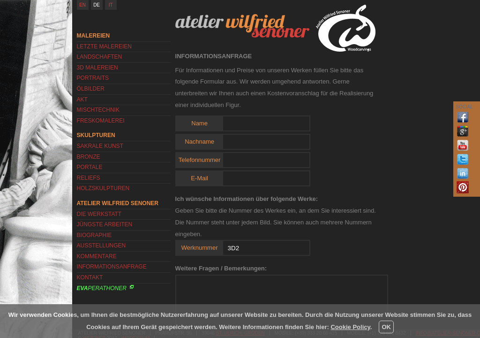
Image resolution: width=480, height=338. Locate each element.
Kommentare (97, 256)
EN (82, 5)
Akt (82, 99)
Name (199, 123)
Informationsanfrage (112, 266)
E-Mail (199, 178)
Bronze (88, 157)
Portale (90, 167)
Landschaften (99, 57)
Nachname (199, 141)
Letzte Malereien (104, 46)
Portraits (93, 78)
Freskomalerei (101, 120)
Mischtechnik (98, 110)
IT (111, 5)
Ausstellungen (101, 245)
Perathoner (102, 288)
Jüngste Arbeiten (105, 224)
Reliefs (88, 178)
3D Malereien (97, 67)
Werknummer (199, 247)
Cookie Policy (350, 326)
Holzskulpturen (103, 188)
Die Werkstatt (99, 214)
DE (96, 5)
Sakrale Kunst (100, 146)
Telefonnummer (200, 159)
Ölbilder (91, 88)
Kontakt (90, 277)
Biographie (94, 235)
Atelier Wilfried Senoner (242, 26)
